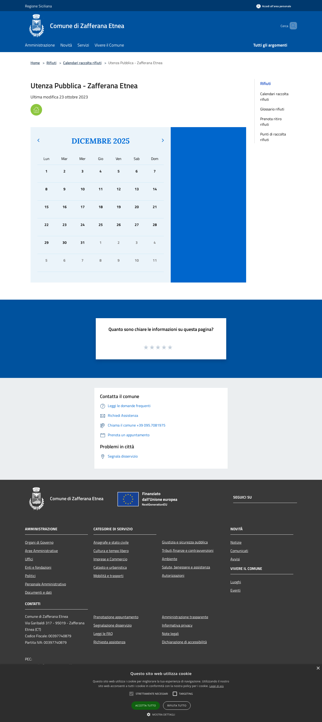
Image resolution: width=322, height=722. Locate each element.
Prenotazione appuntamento (115, 617)
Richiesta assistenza (109, 642)
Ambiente (169, 559)
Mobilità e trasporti (108, 575)
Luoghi (235, 582)
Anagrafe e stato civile (111, 542)
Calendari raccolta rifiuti (82, 63)
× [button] (318, 668)
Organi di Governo (39, 542)
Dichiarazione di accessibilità (184, 642)
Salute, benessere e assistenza (186, 567)
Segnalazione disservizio (112, 625)
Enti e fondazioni (38, 567)
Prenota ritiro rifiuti (271, 121)
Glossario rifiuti (272, 109)
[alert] (161, 693)
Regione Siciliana (38, 6)
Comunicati (239, 550)
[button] (161, 714)
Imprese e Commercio (110, 559)
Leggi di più (216, 686)
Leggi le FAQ (103, 633)
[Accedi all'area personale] (273, 6)
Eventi (235, 590)
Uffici (29, 559)
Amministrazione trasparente (185, 617)
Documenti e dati (38, 592)
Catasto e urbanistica (110, 567)
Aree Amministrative (41, 550)
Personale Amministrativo (45, 584)
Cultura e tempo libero (111, 550)
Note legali (170, 633)
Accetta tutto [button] (145, 705)
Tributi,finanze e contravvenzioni (188, 550)
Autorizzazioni (173, 575)
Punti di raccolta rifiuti (273, 136)
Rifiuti (51, 63)
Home (35, 63)
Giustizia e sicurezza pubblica (185, 542)
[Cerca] (291, 25)
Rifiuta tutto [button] (176, 705)
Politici (30, 575)
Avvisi (235, 559)
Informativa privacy (177, 625)
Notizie (236, 542)
